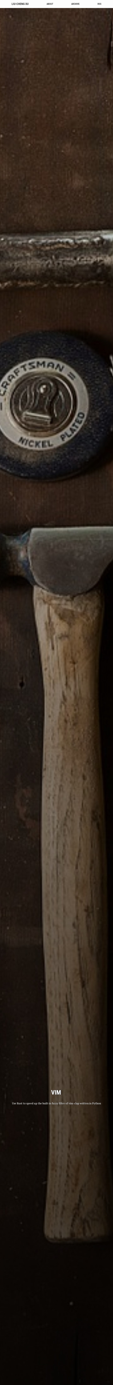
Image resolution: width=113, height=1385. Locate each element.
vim (56, 911)
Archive (75, 4)
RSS (99, 4)
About (50, 4)
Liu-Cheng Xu (20, 4)
